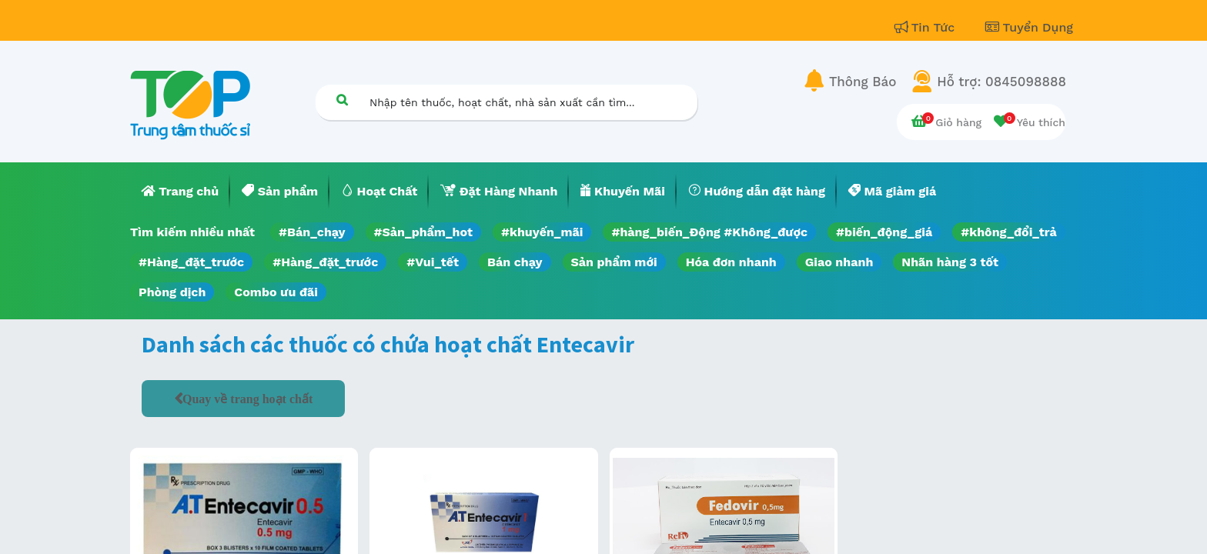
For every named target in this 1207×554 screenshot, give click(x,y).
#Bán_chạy (312, 232)
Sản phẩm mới (614, 262)
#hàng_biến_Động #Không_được (709, 232)
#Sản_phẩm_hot (423, 232)
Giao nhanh (839, 262)
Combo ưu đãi (276, 292)
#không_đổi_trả (1009, 232)
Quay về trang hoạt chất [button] (247, 398)
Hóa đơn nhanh (731, 262)
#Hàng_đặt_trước (191, 262)
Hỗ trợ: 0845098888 (1001, 81)
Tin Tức (926, 27)
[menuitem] (180, 191)
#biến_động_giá (884, 232)
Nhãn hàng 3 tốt (949, 262)
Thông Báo (862, 81)
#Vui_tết (432, 262)
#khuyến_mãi (542, 232)
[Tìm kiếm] (342, 100)
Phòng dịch (172, 292)
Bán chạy (514, 262)
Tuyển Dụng (1029, 27)
